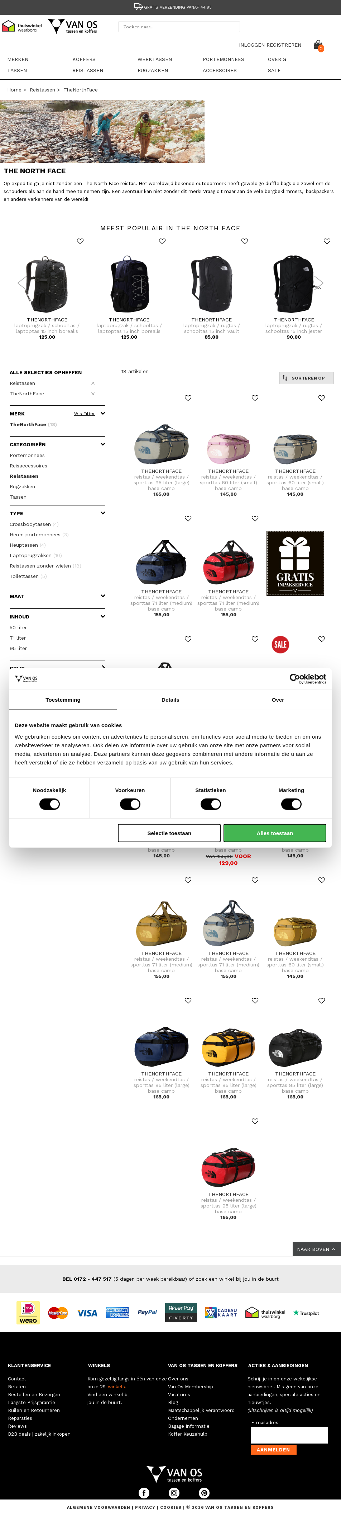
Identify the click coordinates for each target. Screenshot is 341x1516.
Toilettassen (28, 576)
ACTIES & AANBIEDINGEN (278, 1365)
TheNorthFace (80, 90)
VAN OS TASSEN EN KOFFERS (202, 1365)
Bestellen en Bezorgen (34, 1394)
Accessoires (220, 70)
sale (274, 70)
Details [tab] (170, 700)
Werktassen (155, 59)
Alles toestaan (275, 833)
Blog (173, 1402)
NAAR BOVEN (317, 1249)
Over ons (178, 1378)
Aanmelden (273, 1450)
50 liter (18, 627)
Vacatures (179, 1394)
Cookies (171, 1507)
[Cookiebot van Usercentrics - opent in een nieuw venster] (295, 679)
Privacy (146, 1507)
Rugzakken (153, 70)
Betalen (17, 1386)
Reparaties (20, 1418)
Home (14, 90)
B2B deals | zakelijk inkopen (39, 1434)
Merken (17, 59)
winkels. (117, 1386)
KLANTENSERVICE (29, 1365)
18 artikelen (135, 371)
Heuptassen (28, 545)
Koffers (84, 59)
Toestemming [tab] (63, 700)
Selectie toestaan (170, 833)
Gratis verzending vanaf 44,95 (172, 7)
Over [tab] (278, 700)
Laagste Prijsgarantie (31, 1402)
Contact (17, 1378)
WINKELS (99, 1365)
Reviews (17, 1426)
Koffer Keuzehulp (187, 1434)
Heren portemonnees (39, 534)
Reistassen (87, 70)
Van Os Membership (190, 1386)
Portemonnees (223, 59)
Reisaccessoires (28, 466)
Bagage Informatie (189, 1426)
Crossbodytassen (34, 524)
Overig (277, 59)
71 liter (18, 638)
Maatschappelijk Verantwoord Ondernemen (201, 1414)
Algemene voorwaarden (99, 1507)
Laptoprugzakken (36, 555)
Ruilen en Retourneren (34, 1410)
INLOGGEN (252, 45)
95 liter (18, 648)
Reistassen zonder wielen (45, 566)
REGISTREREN (283, 45)
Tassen (17, 70)
